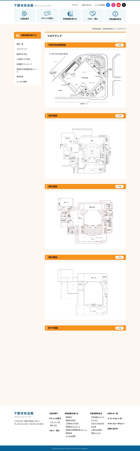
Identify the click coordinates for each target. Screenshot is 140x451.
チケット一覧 (55, 422)
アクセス (75, 5)
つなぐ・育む (54, 430)
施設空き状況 (22, 54)
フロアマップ (22, 49)
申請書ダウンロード (24, 64)
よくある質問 (100, 5)
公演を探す (53, 413)
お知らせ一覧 (112, 413)
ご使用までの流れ (23, 59)
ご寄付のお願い (97, 430)
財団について (96, 433)
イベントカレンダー (115, 418)
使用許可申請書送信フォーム (27, 70)
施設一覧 (20, 44)
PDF (120, 45)
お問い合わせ (86, 5)
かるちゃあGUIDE (97, 423)
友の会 (93, 426)
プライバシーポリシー (116, 423)
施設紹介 (69, 417)
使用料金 (20, 76)
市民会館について (97, 417)
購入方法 (53, 425)
